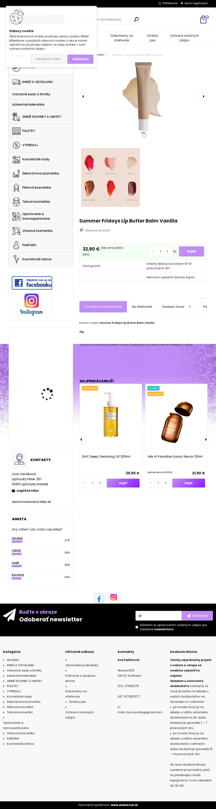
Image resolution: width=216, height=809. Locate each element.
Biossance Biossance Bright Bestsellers (50, 346)
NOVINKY (24, 67)
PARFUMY (24, 245)
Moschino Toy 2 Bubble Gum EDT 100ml (51, 380)
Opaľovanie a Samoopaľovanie (31, 216)
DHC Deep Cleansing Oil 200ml (106, 456)
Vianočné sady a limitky (31, 94)
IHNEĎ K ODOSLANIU (32, 82)
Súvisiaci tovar (177, 306)
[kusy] (160, 251)
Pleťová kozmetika (31, 188)
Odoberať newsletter (50, 619)
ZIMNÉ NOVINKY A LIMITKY (36, 117)
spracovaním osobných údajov (179, 625)
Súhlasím (80, 59)
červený (17, 538)
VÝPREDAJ (25, 145)
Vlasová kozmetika (32, 231)
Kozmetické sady (31, 159)
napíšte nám (28, 490)
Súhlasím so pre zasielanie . (173, 627)
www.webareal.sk (124, 805)
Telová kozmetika (31, 202)
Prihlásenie (170, 3)
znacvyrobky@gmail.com (143, 712)
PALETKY (23, 131)
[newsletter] (197, 615)
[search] (136, 19)
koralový (18, 575)
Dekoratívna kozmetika (35, 173)
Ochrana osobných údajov (184, 38)
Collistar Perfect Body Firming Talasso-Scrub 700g (51, 416)
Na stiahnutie (142, 306)
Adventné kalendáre (28, 104)
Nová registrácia (196, 3)
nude (15, 563)
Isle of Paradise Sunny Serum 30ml (175, 456)
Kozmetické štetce (32, 259)
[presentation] (83, 96)
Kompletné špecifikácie (103, 306)
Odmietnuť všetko (48, 59)
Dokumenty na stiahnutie (122, 38)
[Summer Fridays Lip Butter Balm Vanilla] (143, 96)
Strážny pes (152, 38)
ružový (16, 550)
